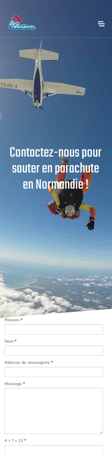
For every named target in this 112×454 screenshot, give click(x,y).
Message (14, 384)
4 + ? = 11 (15, 441)
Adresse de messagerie (28, 362)
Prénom (13, 320)
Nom (10, 341)
